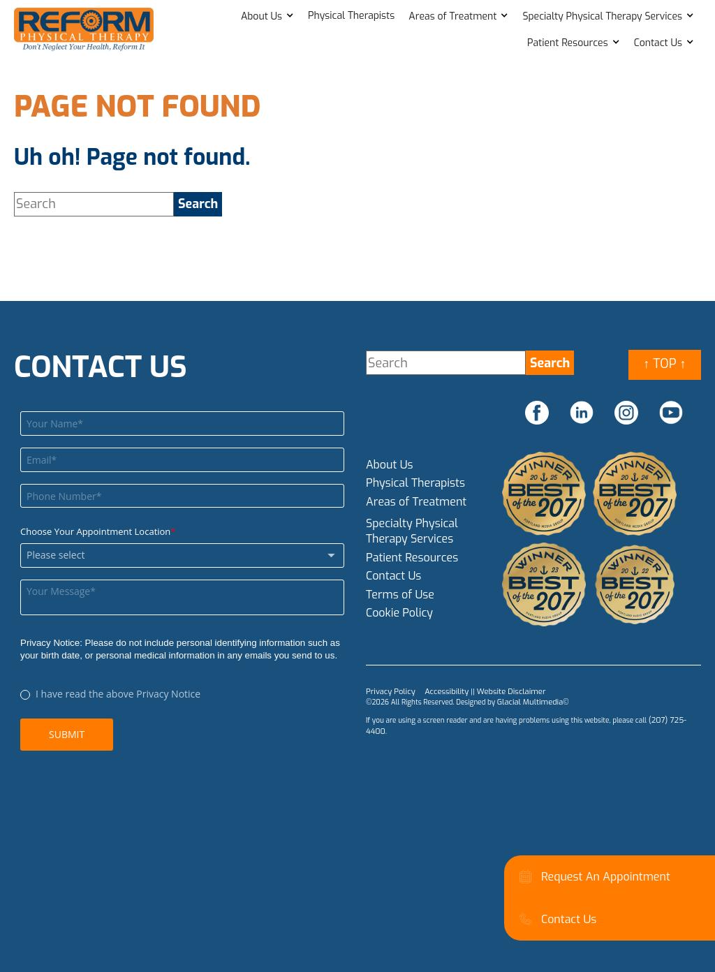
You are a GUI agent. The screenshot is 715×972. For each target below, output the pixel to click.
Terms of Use (400, 594)
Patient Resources (567, 43)
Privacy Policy (388, 690)
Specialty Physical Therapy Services (602, 16)
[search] (198, 204)
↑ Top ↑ (664, 363)
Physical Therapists (351, 15)
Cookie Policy (399, 612)
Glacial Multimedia (526, 700)
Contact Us (658, 43)
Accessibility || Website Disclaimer (474, 690)
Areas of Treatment (452, 16)
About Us (261, 16)
